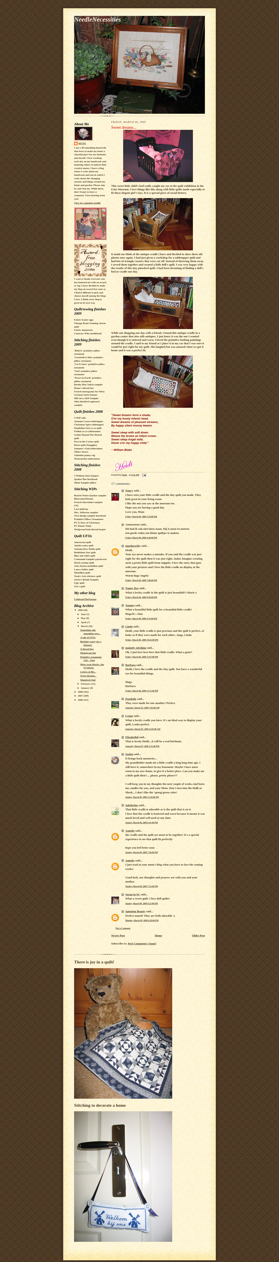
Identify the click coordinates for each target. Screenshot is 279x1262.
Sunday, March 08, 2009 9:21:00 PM (141, 903)
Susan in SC (132, 894)
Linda (129, 626)
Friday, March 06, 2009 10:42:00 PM (141, 640)
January (85, 688)
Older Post (198, 935)
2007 (80, 695)
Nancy (129, 490)
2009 (80, 610)
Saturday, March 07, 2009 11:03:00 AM (142, 729)
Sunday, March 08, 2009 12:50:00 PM (142, 797)
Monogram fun (88, 653)
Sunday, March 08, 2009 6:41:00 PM (141, 822)
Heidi (82, 143)
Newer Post (118, 935)
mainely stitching (135, 647)
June (84, 614)
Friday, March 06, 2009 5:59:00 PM (141, 516)
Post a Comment (123, 928)
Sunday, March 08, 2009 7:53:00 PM (141, 886)
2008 (80, 691)
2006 (80, 700)
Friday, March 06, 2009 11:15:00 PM (141, 691)
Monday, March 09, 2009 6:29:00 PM (141, 920)
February (86, 683)
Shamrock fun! (88, 680)
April (84, 622)
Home (158, 935)
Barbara (130, 665)
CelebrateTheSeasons (85, 599)
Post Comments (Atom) (142, 943)
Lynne (129, 715)
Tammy (129, 605)
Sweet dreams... (88, 675)
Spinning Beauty (135, 911)
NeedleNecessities (97, 19)
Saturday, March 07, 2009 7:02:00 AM (142, 708)
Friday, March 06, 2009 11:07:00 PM (141, 657)
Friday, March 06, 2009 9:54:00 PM (141, 618)
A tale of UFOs (87, 637)
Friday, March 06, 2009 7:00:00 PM (141, 580)
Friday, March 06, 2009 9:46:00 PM (141, 597)
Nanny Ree (132, 588)
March (84, 626)
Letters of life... (88, 671)
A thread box (87, 649)
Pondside (130, 698)
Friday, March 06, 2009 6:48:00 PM (141, 538)
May (83, 618)
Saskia (129, 754)
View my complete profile (87, 203)
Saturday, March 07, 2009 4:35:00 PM (142, 746)
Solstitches (131, 805)
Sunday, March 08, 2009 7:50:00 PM (141, 852)
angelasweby (133, 545)
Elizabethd (131, 737)
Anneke (130, 830)
